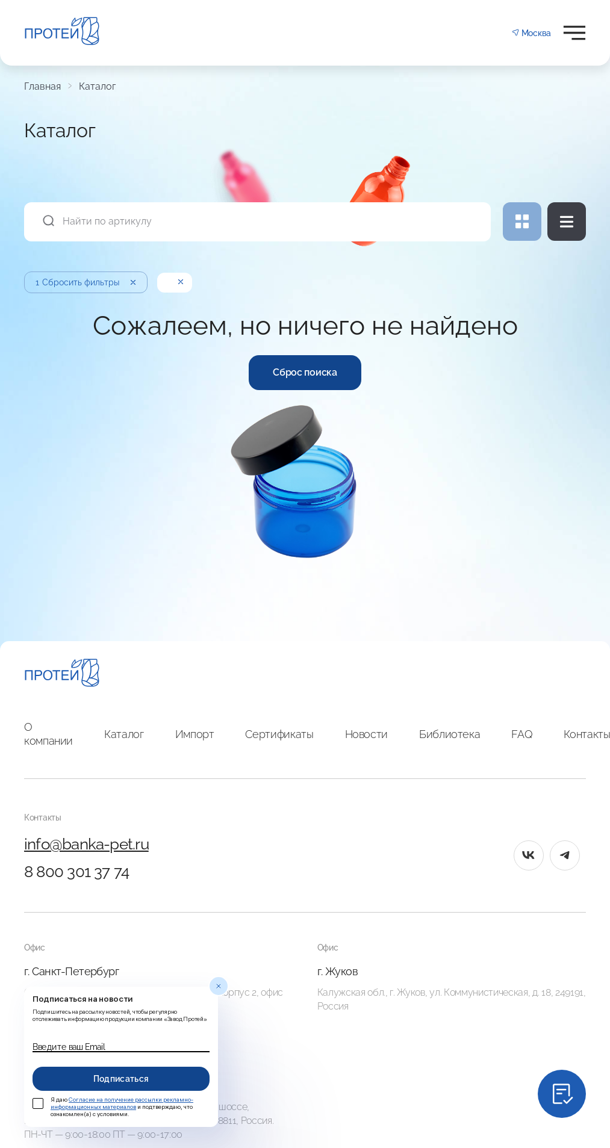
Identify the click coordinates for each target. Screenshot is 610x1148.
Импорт (194, 734)
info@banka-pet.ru (86, 844)
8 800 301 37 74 (76, 872)
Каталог (97, 87)
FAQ (521, 734)
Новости (366, 734)
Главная (42, 87)
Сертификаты (279, 734)
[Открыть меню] (574, 32)
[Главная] (62, 674)
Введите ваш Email (69, 1046)
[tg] (565, 855)
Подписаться (121, 1079)
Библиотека (449, 734)
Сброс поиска (305, 372)
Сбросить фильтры (86, 282)
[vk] (529, 855)
